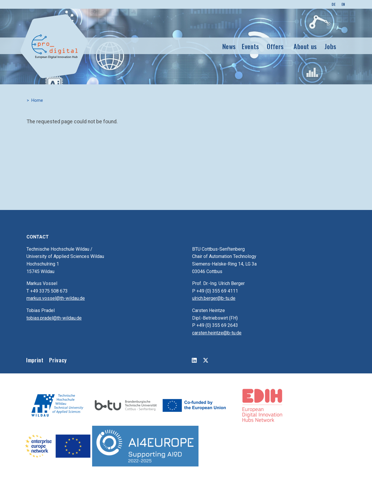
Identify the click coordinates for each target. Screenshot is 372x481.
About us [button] (305, 46)
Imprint (34, 360)
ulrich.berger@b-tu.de (213, 298)
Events (250, 46)
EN (343, 4)
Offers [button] (275, 46)
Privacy (58, 360)
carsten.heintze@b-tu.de (217, 333)
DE (333, 4)
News (229, 46)
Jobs (331, 46)
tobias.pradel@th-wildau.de (54, 318)
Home (37, 100)
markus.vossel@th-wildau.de (55, 298)
